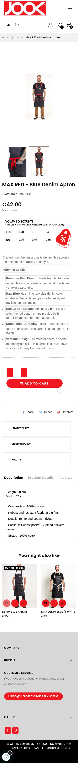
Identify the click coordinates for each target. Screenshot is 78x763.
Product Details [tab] (41, 477)
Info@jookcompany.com (33, 696)
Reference (10, 194)
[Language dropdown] (8, 25)
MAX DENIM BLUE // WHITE (58, 611)
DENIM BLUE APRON (14, 611)
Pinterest (67, 412)
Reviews (65, 477)
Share (30, 412)
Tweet (48, 412)
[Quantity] (17, 372)
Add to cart (34, 383)
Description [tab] (13, 477)
